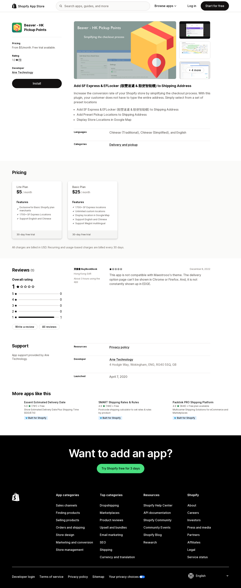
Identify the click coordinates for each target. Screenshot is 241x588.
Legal (191, 550)
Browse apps (165, 6)
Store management (69, 550)
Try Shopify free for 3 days (120, 468)
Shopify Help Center (157, 505)
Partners (193, 535)
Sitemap (98, 577)
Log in (192, 6)
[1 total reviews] (61, 317)
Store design (65, 535)
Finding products (68, 513)
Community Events (156, 527)
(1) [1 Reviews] (19, 60)
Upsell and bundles (113, 527)
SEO (103, 542)
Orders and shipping (70, 527)
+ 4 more (195, 70)
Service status (197, 557)
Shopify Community (157, 520)
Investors (194, 520)
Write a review (24, 326)
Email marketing (111, 535)
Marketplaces (109, 513)
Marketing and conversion (74, 542)
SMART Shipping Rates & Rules (118, 402)
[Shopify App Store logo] (28, 5)
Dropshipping (109, 505)
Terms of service (51, 577)
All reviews (49, 326)
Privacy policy (119, 347)
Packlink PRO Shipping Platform (193, 402)
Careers (193, 513)
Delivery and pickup (123, 145)
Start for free (214, 6)
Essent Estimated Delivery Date (45, 402)
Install (37, 83)
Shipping (106, 550)
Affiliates (193, 542)
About (191, 505)
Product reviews (111, 520)
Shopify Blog (152, 535)
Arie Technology (22, 72)
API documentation (157, 513)
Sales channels (66, 505)
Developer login (23, 577)
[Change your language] (212, 576)
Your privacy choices (124, 577)
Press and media (199, 527)
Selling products (67, 520)
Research (150, 542)
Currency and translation (117, 557)
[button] (46, 410)
